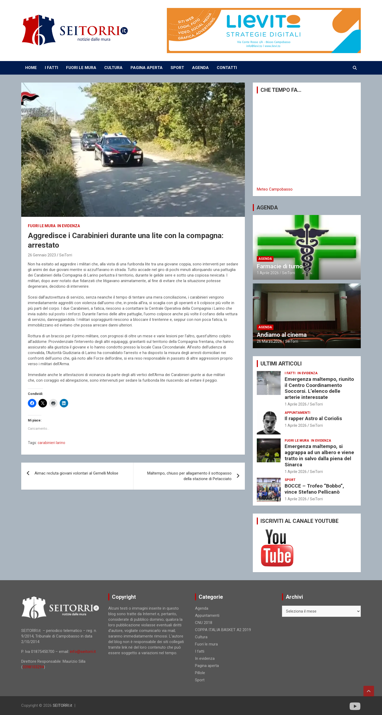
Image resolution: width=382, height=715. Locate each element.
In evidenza (68, 226)
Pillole (200, 672)
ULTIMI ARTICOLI (281, 363)
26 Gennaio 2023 (42, 255)
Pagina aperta (207, 665)
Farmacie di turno (280, 266)
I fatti (290, 373)
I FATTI (51, 67)
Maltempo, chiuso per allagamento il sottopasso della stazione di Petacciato (189, 476)
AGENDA (200, 67)
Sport (290, 480)
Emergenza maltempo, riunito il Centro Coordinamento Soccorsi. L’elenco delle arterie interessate (319, 388)
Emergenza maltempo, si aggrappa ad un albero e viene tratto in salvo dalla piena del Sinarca (319, 455)
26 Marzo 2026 (269, 341)
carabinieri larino (51, 443)
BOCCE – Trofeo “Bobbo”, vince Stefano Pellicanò (314, 489)
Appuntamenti (297, 413)
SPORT (177, 67)
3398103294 (33, 667)
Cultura (201, 637)
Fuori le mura (41, 226)
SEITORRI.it (62, 705)
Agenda (265, 259)
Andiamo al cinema (282, 334)
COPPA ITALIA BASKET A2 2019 (223, 629)
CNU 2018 (203, 622)
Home (31, 67)
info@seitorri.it (83, 651)
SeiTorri (65, 255)
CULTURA (113, 67)
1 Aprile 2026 (268, 273)
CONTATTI (227, 67)
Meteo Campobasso (275, 189)
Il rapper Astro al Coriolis (313, 418)
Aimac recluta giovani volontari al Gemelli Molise (76, 473)
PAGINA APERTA (147, 67)
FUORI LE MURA (81, 67)
